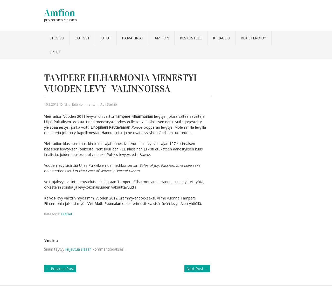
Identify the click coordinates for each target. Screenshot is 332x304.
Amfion (59, 13)
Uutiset (82, 38)
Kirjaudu (221, 38)
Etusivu (56, 38)
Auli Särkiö (108, 104)
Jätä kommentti (83, 104)
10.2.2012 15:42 (55, 104)
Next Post (197, 268)
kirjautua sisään (78, 249)
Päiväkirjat (133, 38)
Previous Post (60, 268)
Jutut (105, 38)
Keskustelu (191, 38)
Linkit (55, 52)
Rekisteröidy (253, 38)
